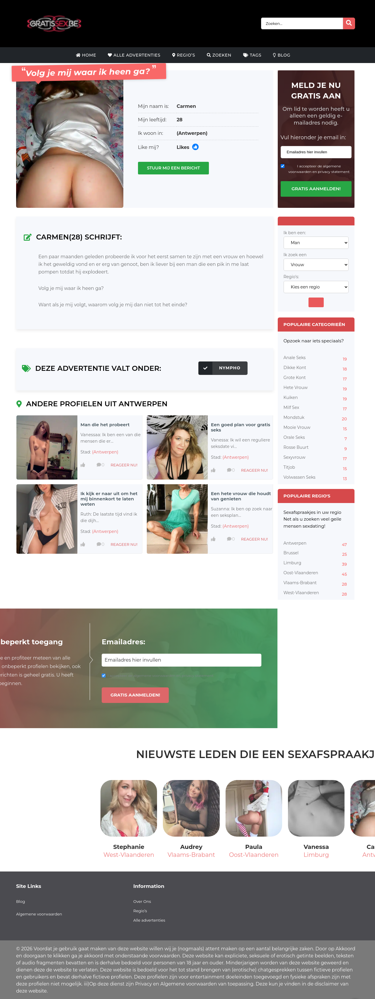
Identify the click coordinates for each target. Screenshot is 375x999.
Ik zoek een (295, 254)
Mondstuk (316, 418)
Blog (281, 55)
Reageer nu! (123, 465)
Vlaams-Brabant (316, 583)
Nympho (220, 368)
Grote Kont (316, 378)
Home (86, 55)
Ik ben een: (295, 232)
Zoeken (219, 55)
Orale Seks (316, 438)
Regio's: (291, 276)
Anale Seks (316, 358)
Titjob (316, 468)
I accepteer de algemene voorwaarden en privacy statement (319, 169)
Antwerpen (316, 544)
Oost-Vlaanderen (316, 573)
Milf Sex (316, 408)
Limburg (316, 563)
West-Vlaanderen (316, 593)
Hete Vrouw (316, 388)
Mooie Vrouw (316, 428)
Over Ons (142, 901)
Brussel (316, 553)
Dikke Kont (316, 368)
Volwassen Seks (316, 478)
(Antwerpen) (192, 133)
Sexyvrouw (316, 458)
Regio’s (183, 55)
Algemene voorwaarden (39, 914)
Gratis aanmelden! (316, 188)
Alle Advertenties (134, 55)
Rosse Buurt (316, 448)
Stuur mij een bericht (173, 168)
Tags (252, 55)
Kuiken (316, 398)
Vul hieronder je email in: (313, 137)
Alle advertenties (149, 920)
